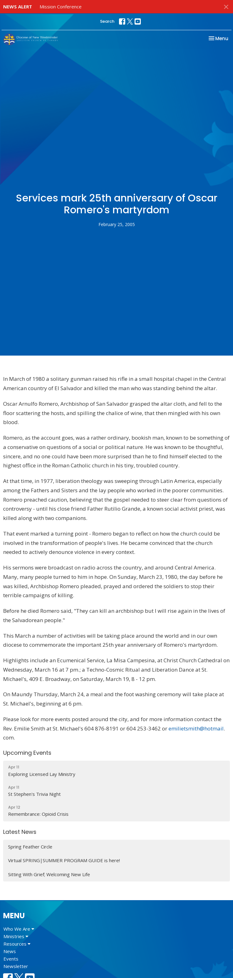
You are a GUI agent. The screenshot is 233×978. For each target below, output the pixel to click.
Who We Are (18, 929)
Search (107, 21)
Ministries (15, 936)
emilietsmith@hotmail (196, 728)
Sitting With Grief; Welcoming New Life (49, 874)
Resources (17, 944)
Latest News (19, 832)
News (9, 951)
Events (10, 959)
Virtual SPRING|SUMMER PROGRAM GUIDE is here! (64, 860)
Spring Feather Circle (30, 846)
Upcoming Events (27, 753)
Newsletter (15, 966)
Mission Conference (61, 6)
